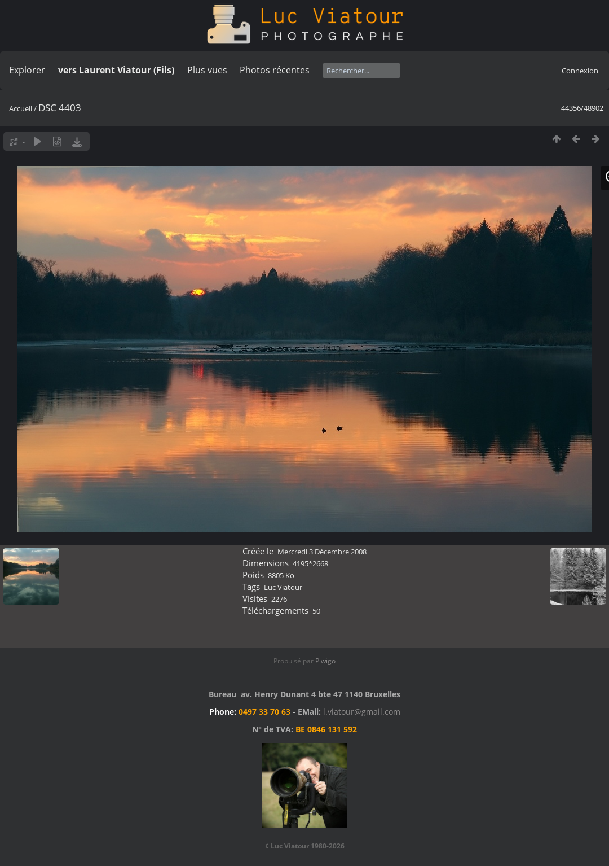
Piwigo (325, 661)
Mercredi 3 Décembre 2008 (322, 551)
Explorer (27, 70)
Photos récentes (275, 70)
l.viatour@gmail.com (361, 711)
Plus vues (207, 70)
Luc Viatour (283, 587)
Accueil (20, 108)
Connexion (580, 70)
